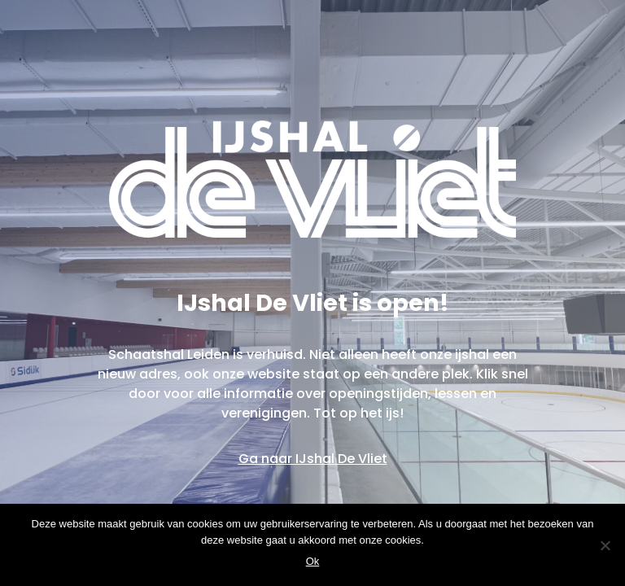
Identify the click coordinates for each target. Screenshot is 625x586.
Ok (313, 561)
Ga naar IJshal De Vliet (312, 458)
